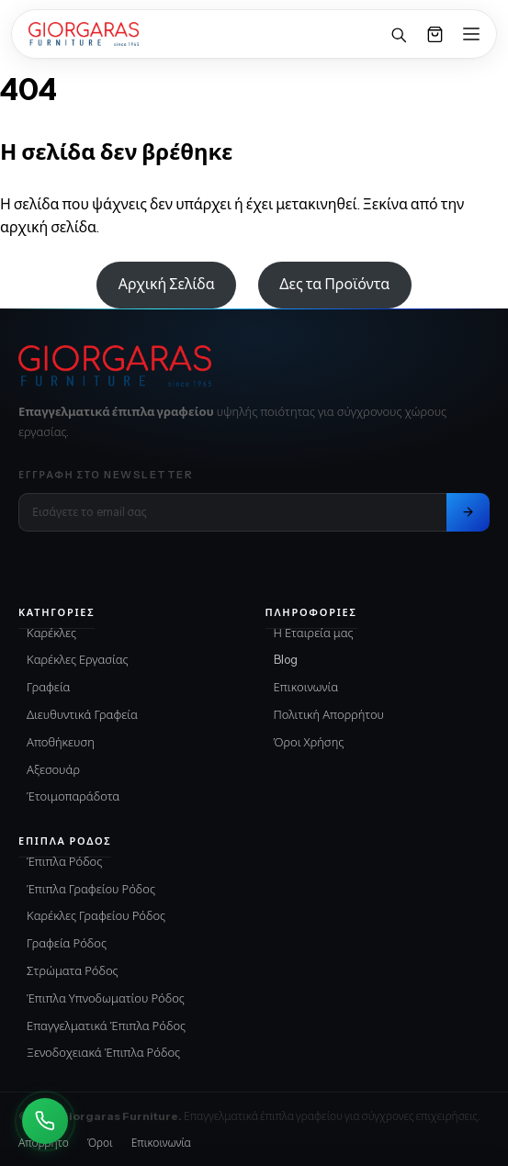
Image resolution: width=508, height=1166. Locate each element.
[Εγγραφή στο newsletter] (468, 512)
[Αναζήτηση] (397, 34)
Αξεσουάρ (53, 769)
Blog (286, 659)
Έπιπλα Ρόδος (64, 861)
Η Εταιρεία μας (314, 632)
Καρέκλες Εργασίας (78, 659)
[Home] (83, 34)
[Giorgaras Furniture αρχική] (254, 366)
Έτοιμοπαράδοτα (73, 796)
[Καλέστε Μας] (45, 1121)
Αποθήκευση (61, 741)
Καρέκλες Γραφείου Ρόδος (96, 915)
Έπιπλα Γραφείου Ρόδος (91, 888)
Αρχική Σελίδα (167, 284)
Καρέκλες (51, 632)
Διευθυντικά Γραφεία (82, 714)
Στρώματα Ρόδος (73, 970)
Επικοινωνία (306, 686)
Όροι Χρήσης (309, 741)
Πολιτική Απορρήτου (329, 714)
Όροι (100, 1142)
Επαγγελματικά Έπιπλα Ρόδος (106, 1025)
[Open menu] (471, 34)
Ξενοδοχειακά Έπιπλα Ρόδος (103, 1052)
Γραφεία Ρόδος (67, 943)
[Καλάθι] (434, 34)
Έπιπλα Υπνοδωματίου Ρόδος (106, 998)
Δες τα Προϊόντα (334, 284)
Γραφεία (49, 686)
